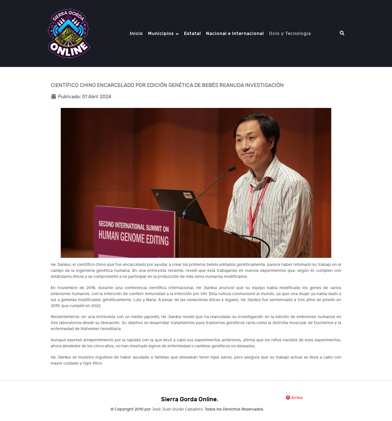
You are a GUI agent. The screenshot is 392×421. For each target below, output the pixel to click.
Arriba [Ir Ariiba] (294, 398)
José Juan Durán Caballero (177, 409)
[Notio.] (69, 33)
